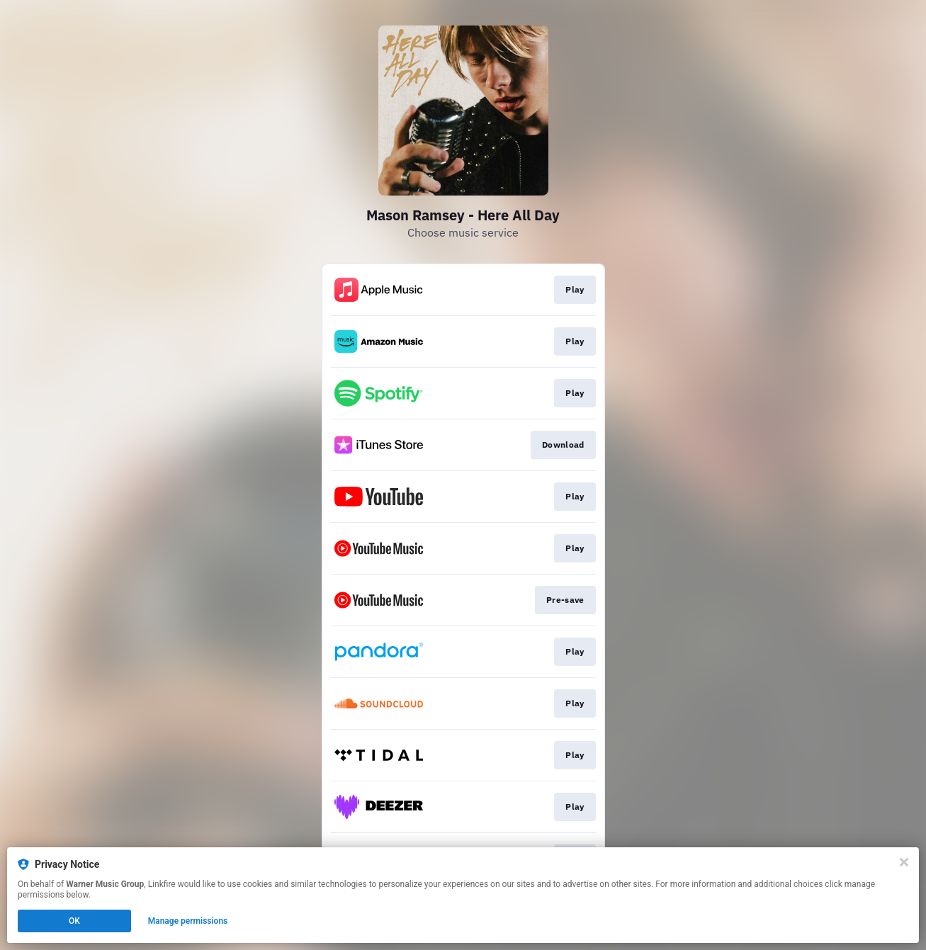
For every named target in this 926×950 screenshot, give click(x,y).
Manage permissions (188, 921)
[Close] (904, 862)
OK (74, 921)
